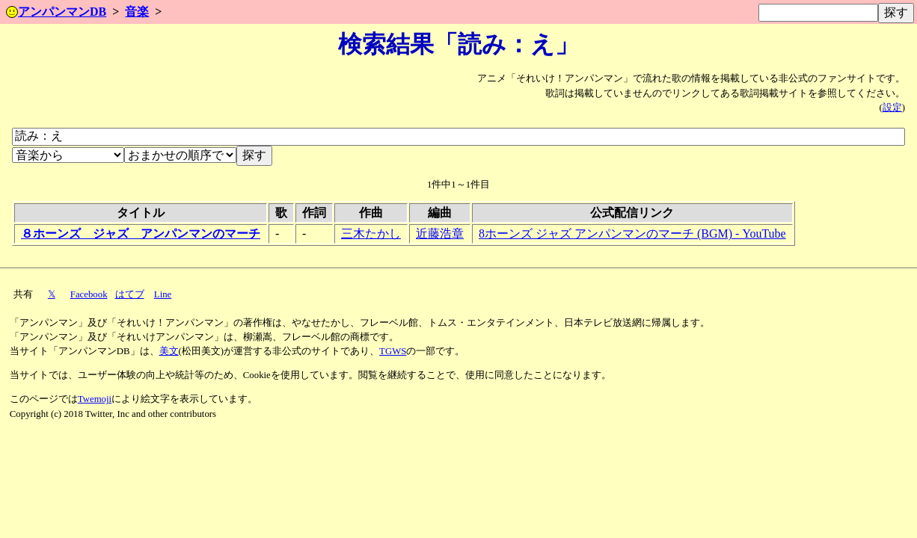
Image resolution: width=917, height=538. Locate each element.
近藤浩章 (440, 233)
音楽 (137, 11)
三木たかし (371, 233)
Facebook (89, 294)
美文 (169, 351)
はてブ (129, 294)
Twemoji (94, 399)
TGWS (392, 351)
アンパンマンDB (56, 11)
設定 (892, 107)
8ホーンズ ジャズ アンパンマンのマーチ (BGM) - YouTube (632, 233)
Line (162, 294)
